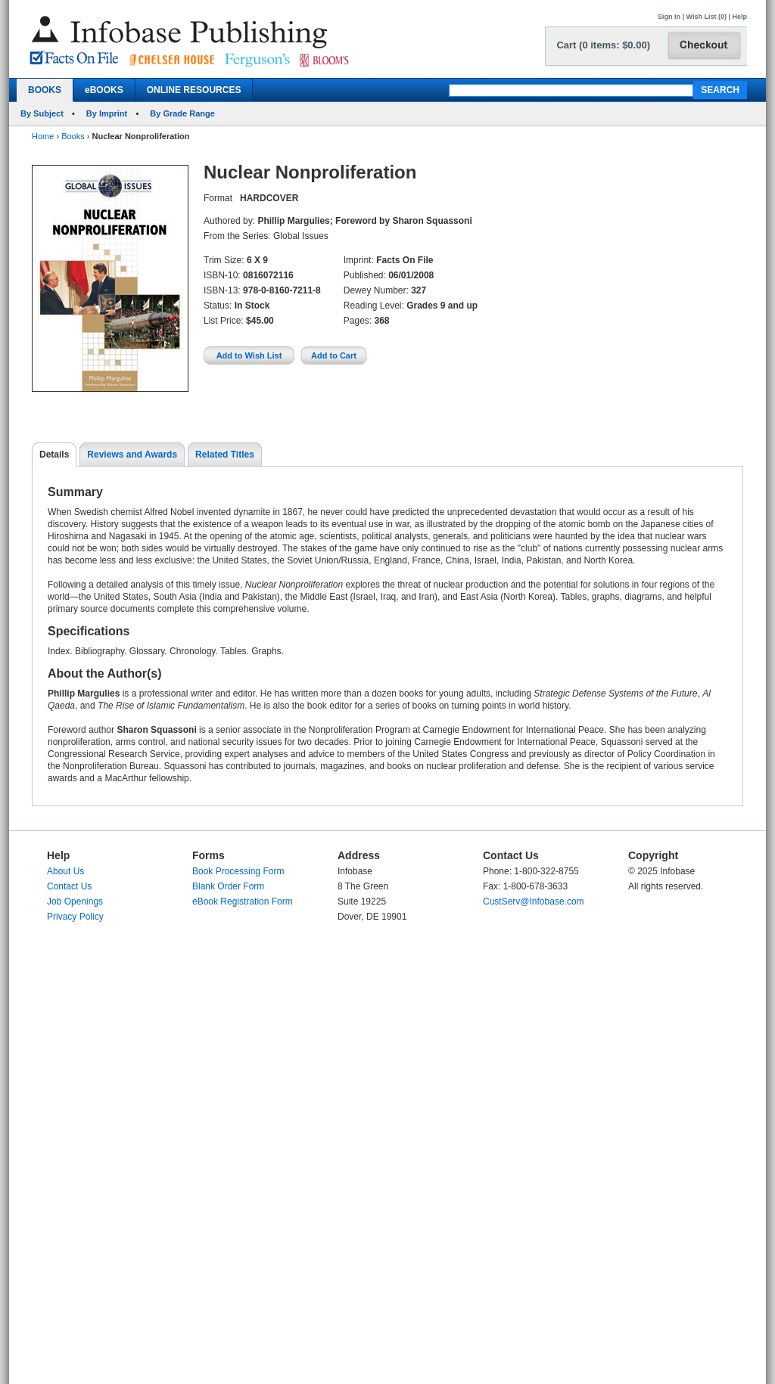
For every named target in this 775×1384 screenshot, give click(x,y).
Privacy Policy (75, 916)
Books (73, 136)
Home (43, 136)
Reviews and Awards (132, 454)
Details (54, 454)
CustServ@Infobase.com (533, 901)
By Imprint (106, 113)
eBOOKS (104, 90)
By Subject (42, 113)
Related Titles (224, 454)
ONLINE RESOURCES (194, 90)
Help (739, 16)
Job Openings (75, 901)
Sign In (669, 16)
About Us (65, 871)
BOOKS (44, 90)
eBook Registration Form (242, 901)
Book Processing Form (238, 871)
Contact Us (69, 886)
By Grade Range (182, 113)
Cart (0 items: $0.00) (603, 45)
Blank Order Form (228, 886)
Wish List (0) (706, 16)
